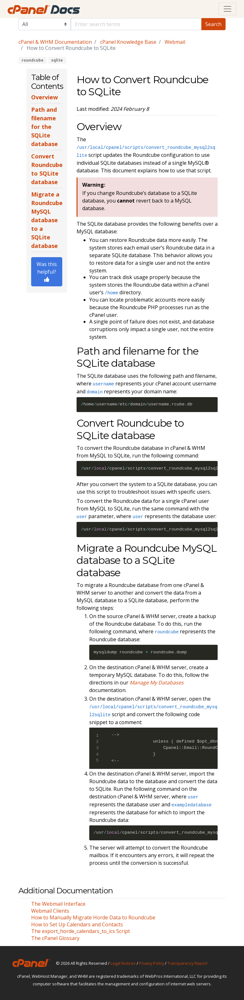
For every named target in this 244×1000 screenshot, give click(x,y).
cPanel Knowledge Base (128, 41)
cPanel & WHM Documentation (55, 41)
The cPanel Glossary (55, 938)
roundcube (33, 60)
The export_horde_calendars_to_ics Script (80, 931)
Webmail (175, 41)
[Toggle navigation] (227, 9)
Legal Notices (123, 963)
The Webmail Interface (58, 903)
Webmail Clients (50, 910)
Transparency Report (187, 963)
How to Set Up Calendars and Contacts (77, 924)
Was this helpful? (47, 271)
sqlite (57, 60)
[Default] (136, 24)
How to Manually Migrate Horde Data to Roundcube (93, 917)
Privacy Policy (151, 963)
